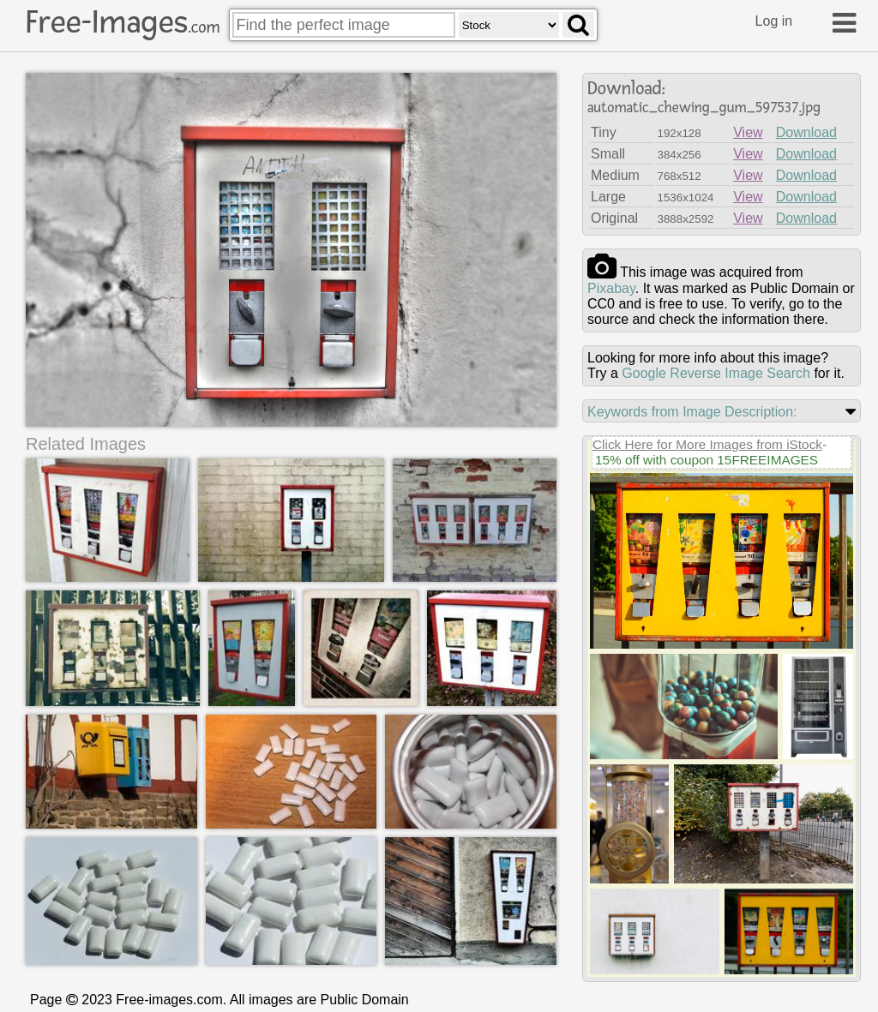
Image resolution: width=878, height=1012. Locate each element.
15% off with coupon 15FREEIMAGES (706, 459)
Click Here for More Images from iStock (707, 444)
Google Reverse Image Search (716, 373)
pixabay (611, 288)
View (747, 132)
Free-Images (123, 22)
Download (806, 132)
